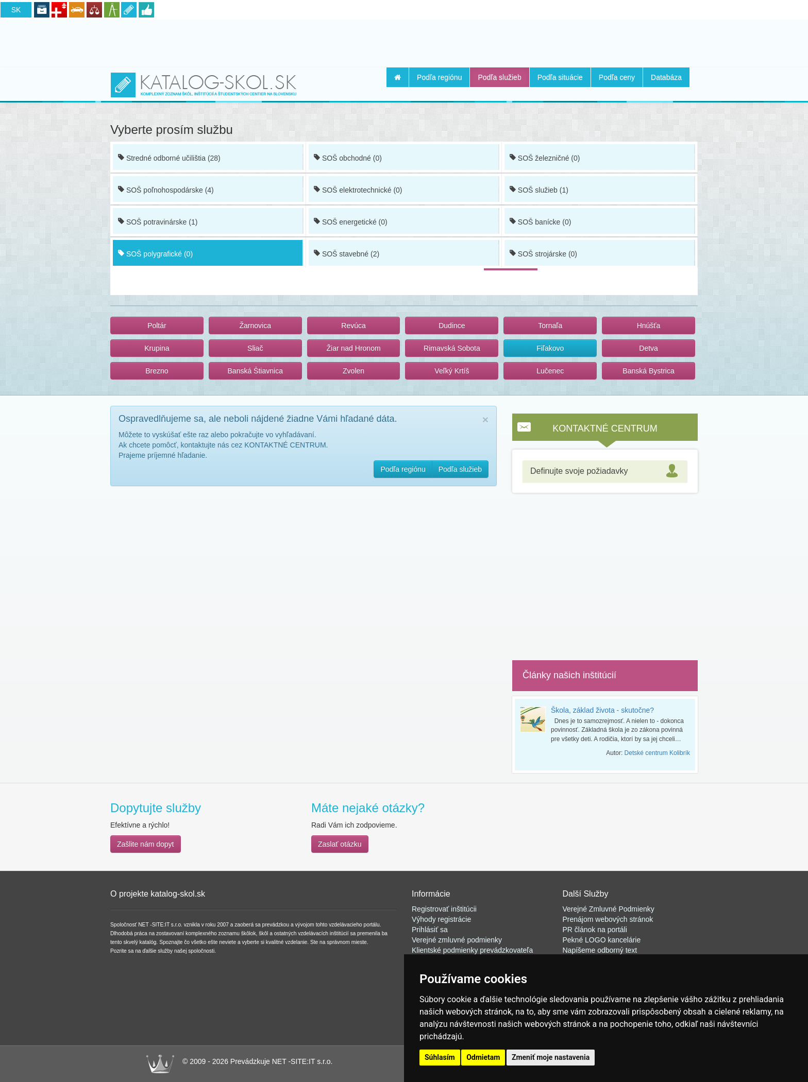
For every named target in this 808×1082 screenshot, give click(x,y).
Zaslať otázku (340, 844)
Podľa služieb (499, 77)
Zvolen (353, 371)
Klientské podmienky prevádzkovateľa (472, 950)
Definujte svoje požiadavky (579, 471)
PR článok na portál (594, 929)
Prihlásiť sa (430, 929)
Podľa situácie (560, 77)
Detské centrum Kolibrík (657, 753)
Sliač (255, 348)
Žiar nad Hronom (354, 348)
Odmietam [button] (483, 1057)
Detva (648, 348)
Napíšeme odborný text (600, 950)
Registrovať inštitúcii (444, 909)
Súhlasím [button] (440, 1057)
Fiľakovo (550, 348)
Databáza (666, 77)
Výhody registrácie (441, 919)
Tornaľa (550, 325)
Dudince (452, 325)
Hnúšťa (649, 325)
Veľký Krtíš (451, 371)
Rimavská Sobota (452, 348)
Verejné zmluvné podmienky (457, 940)
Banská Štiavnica (255, 371)
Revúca (353, 325)
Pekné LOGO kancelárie (602, 940)
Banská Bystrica (648, 371)
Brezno (156, 371)
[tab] (605, 471)
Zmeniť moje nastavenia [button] (551, 1057)
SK (16, 10)
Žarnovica (255, 325)
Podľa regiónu (439, 77)
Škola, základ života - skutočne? (602, 710)
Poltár (156, 325)
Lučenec (550, 371)
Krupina (156, 348)
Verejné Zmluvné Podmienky (608, 909)
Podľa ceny (617, 77)
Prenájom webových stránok (608, 919)
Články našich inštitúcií (569, 675)
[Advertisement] (404, 42)
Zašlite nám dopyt (145, 844)
